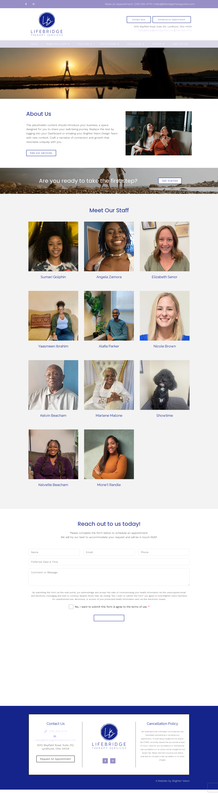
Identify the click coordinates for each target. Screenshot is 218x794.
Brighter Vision (181, 785)
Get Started (108, 44)
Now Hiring (180, 44)
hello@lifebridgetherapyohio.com (174, 4)
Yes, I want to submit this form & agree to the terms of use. (112, 608)
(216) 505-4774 (143, 4)
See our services (43, 153)
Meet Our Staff (56, 44)
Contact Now (138, 20)
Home (34, 44)
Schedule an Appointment (171, 20)
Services (83, 44)
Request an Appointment (55, 762)
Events (157, 44)
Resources (134, 44)
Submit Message (109, 620)
